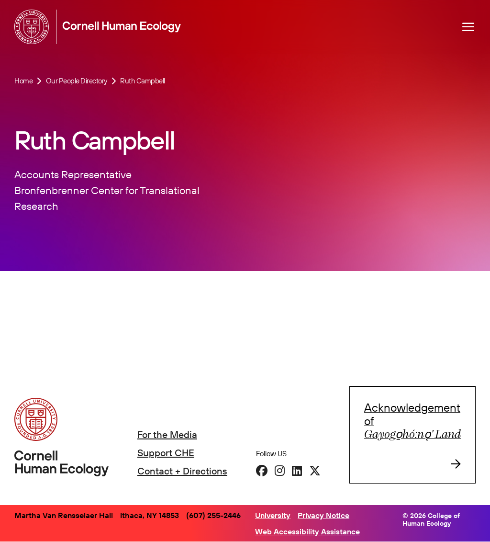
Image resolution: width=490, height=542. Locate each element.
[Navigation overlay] (468, 27)
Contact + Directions (182, 471)
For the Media (167, 434)
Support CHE (165, 453)
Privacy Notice (323, 515)
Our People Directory (76, 81)
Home (23, 81)
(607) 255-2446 (213, 515)
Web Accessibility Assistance (307, 531)
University (272, 515)
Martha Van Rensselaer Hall (63, 515)
